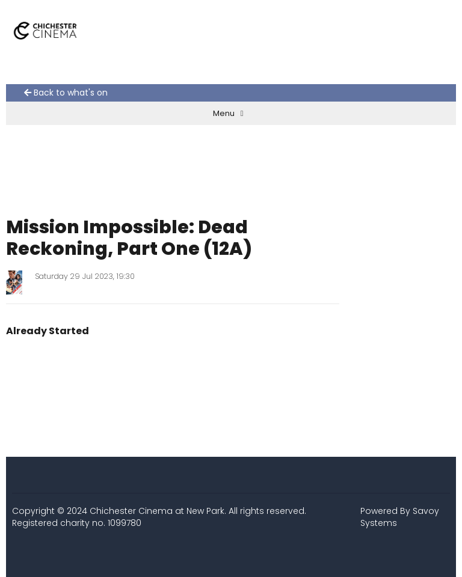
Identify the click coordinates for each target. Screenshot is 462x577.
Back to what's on (66, 93)
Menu (228, 113)
